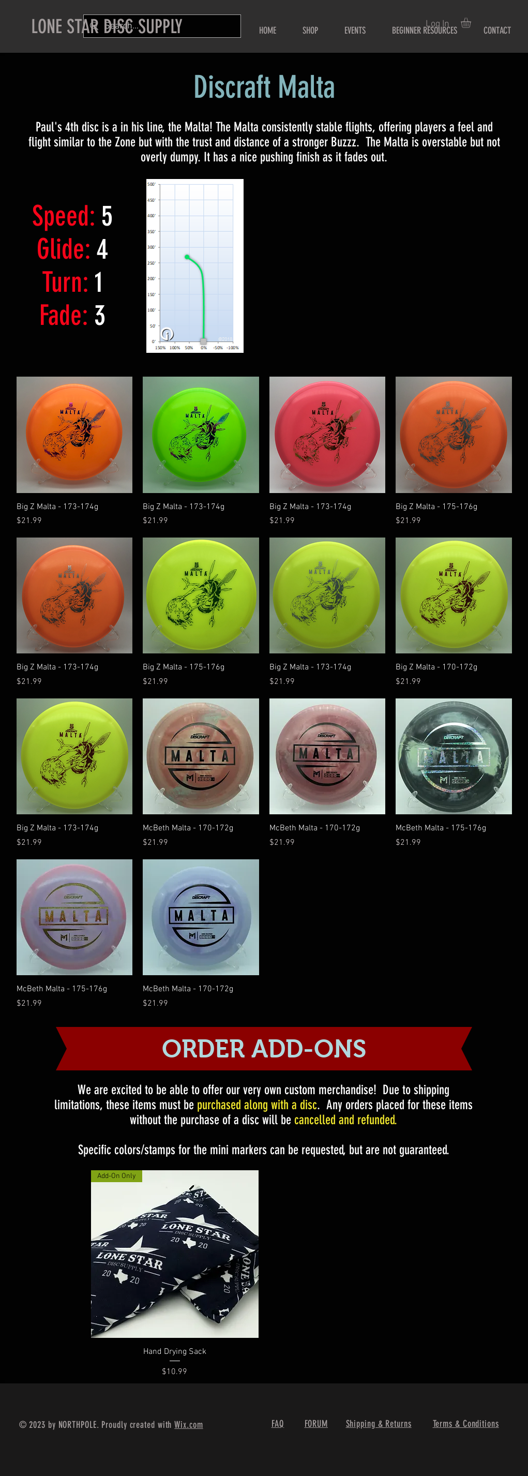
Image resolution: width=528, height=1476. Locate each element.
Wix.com (188, 1424)
